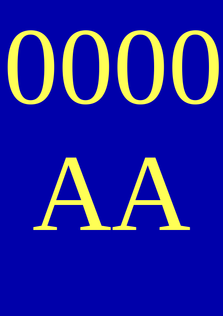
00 (168, 66)
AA (111, 193)
